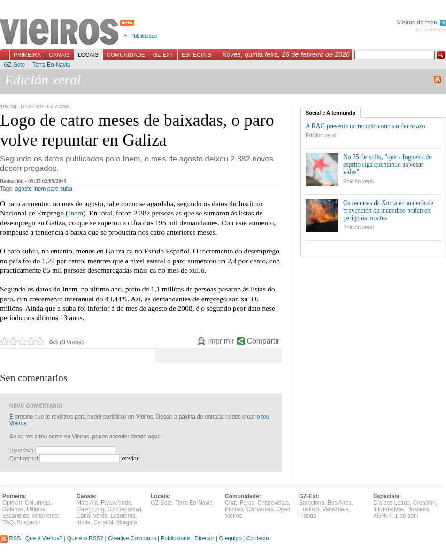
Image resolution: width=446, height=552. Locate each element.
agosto (23, 188)
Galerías (12, 509)
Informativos (388, 509)
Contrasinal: (24, 458)
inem (39, 188)
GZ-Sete (14, 64)
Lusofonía (123, 516)
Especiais (196, 55)
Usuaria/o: (22, 450)
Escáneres (15, 516)
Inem (75, 213)
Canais (59, 55)
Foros (247, 502)
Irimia (83, 522)
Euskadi (309, 509)
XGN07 (382, 516)
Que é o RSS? (85, 538)
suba (66, 188)
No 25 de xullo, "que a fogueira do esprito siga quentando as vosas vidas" (387, 164)
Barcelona (311, 502)
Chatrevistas (273, 502)
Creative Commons (132, 538)
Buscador (29, 522)
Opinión (12, 502)
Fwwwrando (116, 502)
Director (204, 538)
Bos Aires (340, 502)
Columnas (37, 502)
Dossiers (418, 509)
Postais (234, 509)
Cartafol (103, 522)
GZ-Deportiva (124, 509)
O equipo (230, 538)
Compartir (263, 341)
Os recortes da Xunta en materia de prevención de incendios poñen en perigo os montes (388, 210)
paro (53, 188)
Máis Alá (87, 502)
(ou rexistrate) (431, 29)
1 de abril (406, 516)
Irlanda (307, 516)
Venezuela (335, 509)
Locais (88, 55)
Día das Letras (391, 502)
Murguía (126, 522)
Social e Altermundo (330, 112)
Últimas (36, 509)
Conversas (259, 509)
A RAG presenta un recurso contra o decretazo (365, 126)
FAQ (8, 522)
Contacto (257, 538)
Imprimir (220, 341)
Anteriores (45, 516)
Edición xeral (321, 135)
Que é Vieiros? (43, 538)
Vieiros (69, 32)
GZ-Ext (163, 55)
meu (435, 22)
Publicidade (144, 35)
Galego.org (90, 509)
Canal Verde (92, 516)
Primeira (27, 55)
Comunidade (126, 55)
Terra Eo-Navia (51, 64)
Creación (424, 502)
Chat (231, 502)
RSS (10, 538)
